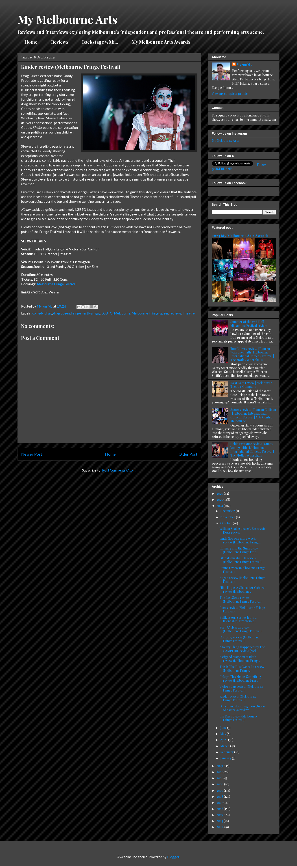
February (227, 752)
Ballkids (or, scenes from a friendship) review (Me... (238, 619)
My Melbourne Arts (67, 19)
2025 (220, 499)
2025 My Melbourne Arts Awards (240, 235)
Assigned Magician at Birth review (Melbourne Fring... (240, 659)
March (225, 746)
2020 (220, 784)
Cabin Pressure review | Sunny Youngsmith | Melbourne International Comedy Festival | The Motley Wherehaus (252, 449)
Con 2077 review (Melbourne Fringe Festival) (239, 639)
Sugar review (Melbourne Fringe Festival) (242, 580)
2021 (220, 778)
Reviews (59, 42)
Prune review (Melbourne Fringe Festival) (242, 570)
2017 (220, 802)
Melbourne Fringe (145, 313)
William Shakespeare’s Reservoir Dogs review (242, 530)
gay (97, 313)
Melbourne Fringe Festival (56, 284)
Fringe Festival (82, 313)
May (223, 734)
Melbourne (122, 313)
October (226, 523)
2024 (220, 506)
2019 (220, 790)
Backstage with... (100, 42)
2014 (220, 821)
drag (48, 313)
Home (30, 42)
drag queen (61, 313)
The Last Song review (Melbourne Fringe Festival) (241, 599)
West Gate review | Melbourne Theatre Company (251, 385)
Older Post (188, 454)
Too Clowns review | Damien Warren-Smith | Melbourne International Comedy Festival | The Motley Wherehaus (252, 354)
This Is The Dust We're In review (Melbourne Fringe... (242, 669)
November (228, 517)
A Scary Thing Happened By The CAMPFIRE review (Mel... (242, 649)
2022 (220, 772)
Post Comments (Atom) (119, 470)
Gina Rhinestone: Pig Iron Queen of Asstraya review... (242, 708)
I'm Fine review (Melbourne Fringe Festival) (239, 718)
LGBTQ (107, 313)
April (224, 740)
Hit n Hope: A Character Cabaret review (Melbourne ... (243, 590)
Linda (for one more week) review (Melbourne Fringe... (240, 540)
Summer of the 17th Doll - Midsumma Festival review (248, 324)
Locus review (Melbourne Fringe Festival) (242, 609)
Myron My (244, 64)
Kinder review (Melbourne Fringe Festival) (238, 698)
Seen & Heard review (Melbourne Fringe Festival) (241, 629)
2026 (220, 493)
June (223, 728)
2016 (220, 809)
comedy (38, 313)
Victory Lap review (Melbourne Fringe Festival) (241, 688)
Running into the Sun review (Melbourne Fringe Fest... (239, 550)
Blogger (173, 857)
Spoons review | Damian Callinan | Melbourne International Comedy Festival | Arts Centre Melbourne (253, 415)
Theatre (189, 313)
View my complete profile (230, 93)
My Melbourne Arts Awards (161, 42)
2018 (220, 796)
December (228, 511)
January (226, 758)
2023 (220, 766)
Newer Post (31, 454)
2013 (220, 827)
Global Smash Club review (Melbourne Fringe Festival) (241, 560)
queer (164, 313)
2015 (220, 815)
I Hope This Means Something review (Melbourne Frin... (240, 678)
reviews (175, 313)
